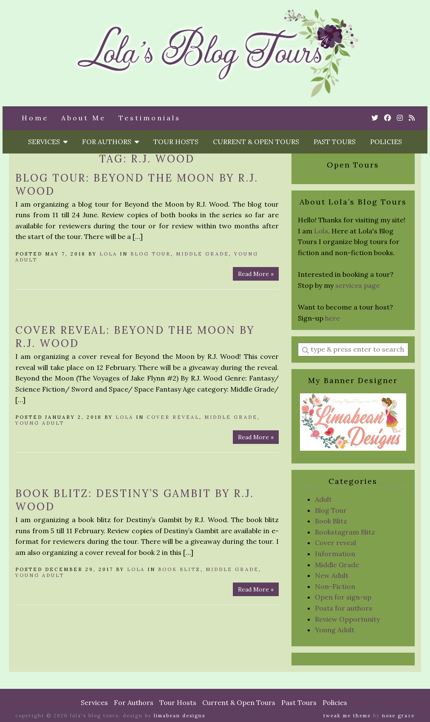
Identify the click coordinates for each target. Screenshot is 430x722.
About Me (83, 118)
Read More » (256, 274)
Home (35, 118)
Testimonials (150, 118)
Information (335, 553)
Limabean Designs (179, 716)
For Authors (110, 141)
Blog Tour (150, 254)
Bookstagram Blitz (345, 532)
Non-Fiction (335, 586)
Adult (323, 499)
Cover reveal (173, 417)
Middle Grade (202, 254)
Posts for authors (343, 608)
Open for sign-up (343, 597)
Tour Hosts (175, 141)
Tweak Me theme (347, 716)
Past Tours (335, 141)
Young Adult (39, 423)
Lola (108, 254)
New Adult (331, 575)
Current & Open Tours (256, 141)
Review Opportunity (347, 619)
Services (48, 141)
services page (357, 285)
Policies (386, 141)
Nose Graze (398, 716)
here (332, 318)
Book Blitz (179, 569)
